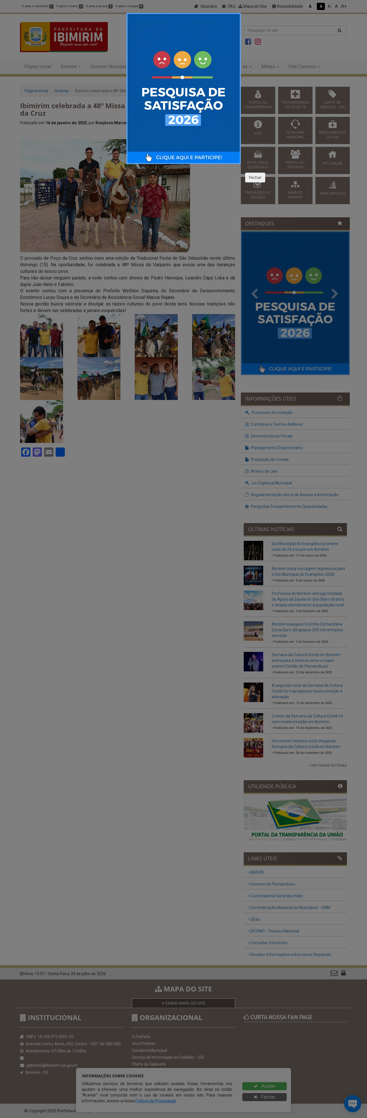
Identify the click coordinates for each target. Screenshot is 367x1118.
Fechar (255, 177)
